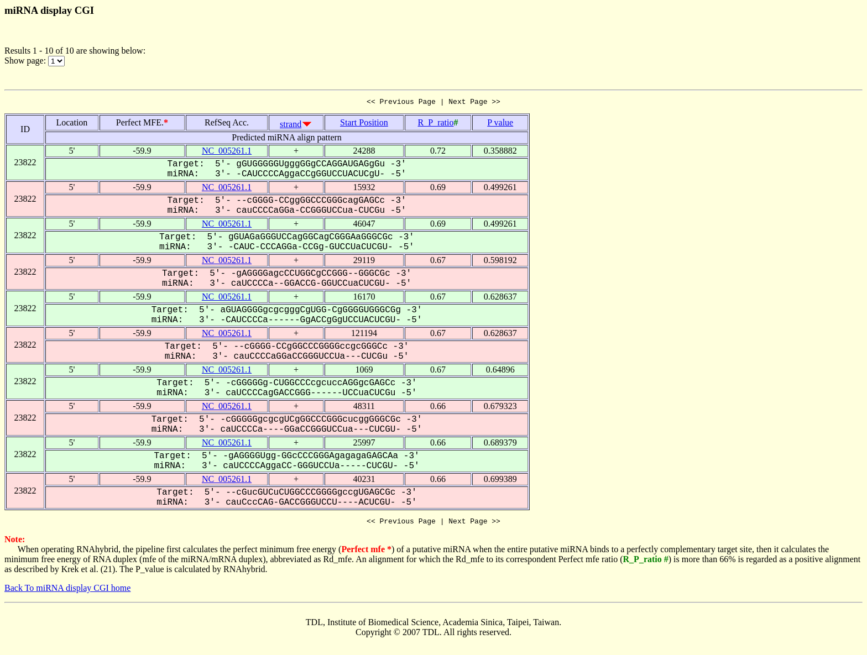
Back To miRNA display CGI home (67, 591)
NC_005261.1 (227, 152)
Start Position (364, 124)
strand (290, 125)
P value (500, 124)
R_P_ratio (436, 124)
